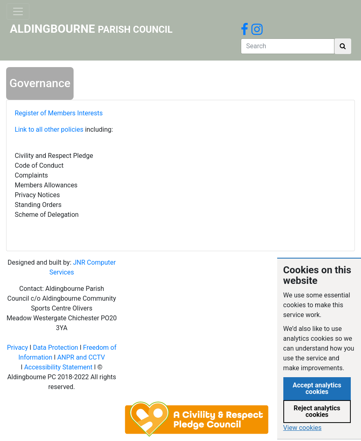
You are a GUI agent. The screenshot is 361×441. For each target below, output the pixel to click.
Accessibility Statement (58, 367)
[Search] (287, 46)
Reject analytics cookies (317, 411)
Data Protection (55, 347)
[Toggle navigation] (18, 11)
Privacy (17, 347)
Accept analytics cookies (317, 388)
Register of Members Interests (60, 113)
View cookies (302, 428)
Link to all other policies (50, 129)
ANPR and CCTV (81, 357)
